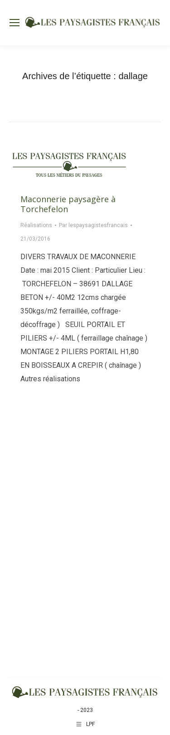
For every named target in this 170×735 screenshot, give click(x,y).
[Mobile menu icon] (14, 22)
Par (93, 225)
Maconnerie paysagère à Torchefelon (68, 204)
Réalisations (36, 225)
